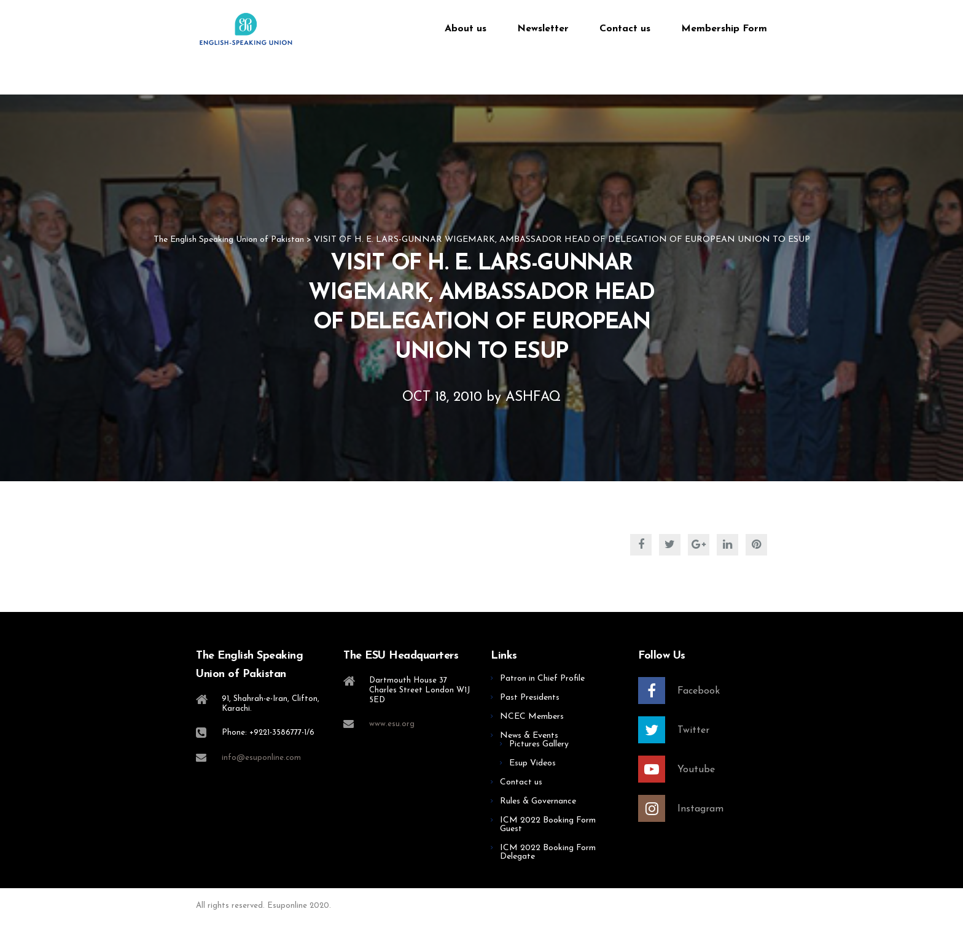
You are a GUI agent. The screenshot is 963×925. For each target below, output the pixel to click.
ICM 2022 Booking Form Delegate (548, 852)
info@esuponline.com (261, 758)
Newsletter (543, 29)
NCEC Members (532, 716)
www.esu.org (392, 724)
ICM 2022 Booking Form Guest (548, 825)
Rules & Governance (538, 801)
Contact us (624, 29)
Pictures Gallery (539, 744)
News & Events (529, 735)
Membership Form (724, 29)
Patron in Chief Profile (542, 678)
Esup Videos (532, 763)
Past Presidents (529, 697)
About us (465, 29)
